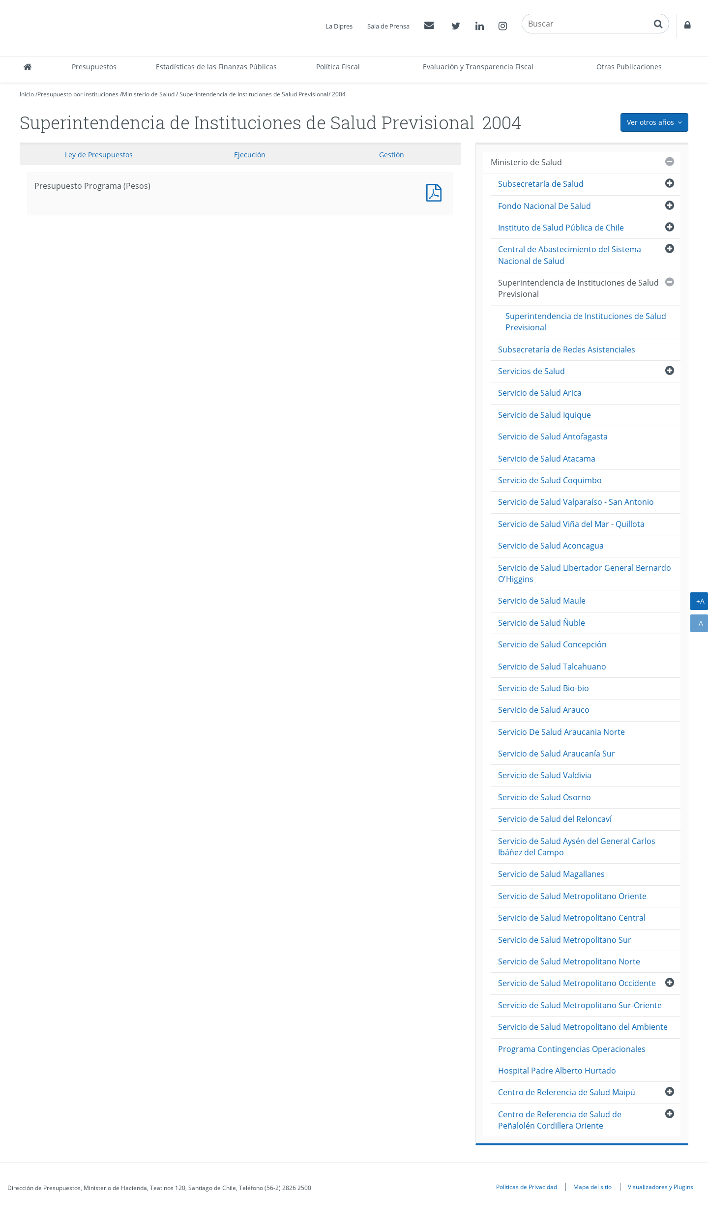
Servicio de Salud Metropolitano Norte (569, 961)
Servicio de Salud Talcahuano (552, 666)
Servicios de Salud (531, 371)
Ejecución (250, 154)
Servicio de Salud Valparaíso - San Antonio (576, 501)
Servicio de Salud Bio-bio (543, 688)
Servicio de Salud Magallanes (551, 874)
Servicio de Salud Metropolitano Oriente (572, 896)
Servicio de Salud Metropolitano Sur (564, 939)
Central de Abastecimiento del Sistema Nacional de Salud (569, 255)
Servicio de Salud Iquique (544, 414)
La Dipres (339, 26)
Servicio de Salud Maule (542, 600)
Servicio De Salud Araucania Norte (561, 732)
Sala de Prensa (388, 26)
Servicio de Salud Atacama (546, 458)
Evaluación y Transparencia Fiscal (478, 66)
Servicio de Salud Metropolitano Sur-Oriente (580, 1005)
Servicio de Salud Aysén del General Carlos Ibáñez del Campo (576, 847)
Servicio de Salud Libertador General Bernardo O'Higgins (584, 573)
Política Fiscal (338, 66)
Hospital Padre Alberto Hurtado (557, 1070)
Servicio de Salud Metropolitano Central (572, 917)
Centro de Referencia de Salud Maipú (566, 1092)
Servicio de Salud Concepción (552, 644)
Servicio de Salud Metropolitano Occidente (577, 983)
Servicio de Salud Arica (540, 392)
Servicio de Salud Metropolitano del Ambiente (583, 1026)
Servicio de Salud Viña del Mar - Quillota (571, 524)
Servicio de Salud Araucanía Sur (556, 753)
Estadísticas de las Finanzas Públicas (216, 66)
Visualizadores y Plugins (660, 1187)
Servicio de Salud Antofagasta (553, 436)
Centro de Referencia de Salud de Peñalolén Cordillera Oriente (559, 1120)
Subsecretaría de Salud (541, 183)
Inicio (27, 94)
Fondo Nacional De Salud (544, 206)
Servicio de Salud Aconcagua (551, 545)
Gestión (391, 154)
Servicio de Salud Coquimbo (550, 480)
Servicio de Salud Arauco (544, 709)
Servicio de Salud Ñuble (541, 622)
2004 (339, 94)
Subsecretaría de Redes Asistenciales (566, 349)
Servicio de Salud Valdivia (544, 775)
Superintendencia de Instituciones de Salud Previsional (253, 94)
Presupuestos (94, 66)
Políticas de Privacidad (526, 1187)
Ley (99, 154)
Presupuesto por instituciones (77, 94)
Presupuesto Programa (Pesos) (436, 191)
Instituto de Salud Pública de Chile (561, 227)
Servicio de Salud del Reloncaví (555, 819)
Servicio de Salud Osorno (544, 797)
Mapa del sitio (592, 1187)
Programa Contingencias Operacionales (572, 1049)
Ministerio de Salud (148, 94)
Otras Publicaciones (629, 66)
